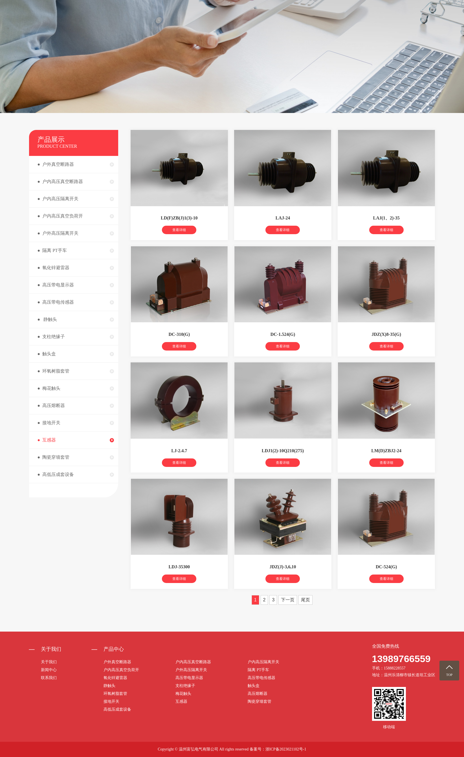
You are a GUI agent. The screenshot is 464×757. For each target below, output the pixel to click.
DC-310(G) (179, 344)
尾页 (305, 609)
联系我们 (411, 19)
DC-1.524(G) (283, 344)
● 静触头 (47, 319)
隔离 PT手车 (258, 670)
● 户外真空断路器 (56, 164)
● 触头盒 (47, 353)
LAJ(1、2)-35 (386, 228)
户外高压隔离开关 (191, 670)
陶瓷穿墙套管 (259, 701)
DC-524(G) (386, 577)
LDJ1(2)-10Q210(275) (283, 460)
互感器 (181, 701)
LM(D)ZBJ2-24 (386, 460)
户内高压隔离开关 (263, 662)
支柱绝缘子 (185, 686)
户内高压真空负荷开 (121, 670)
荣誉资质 (381, 19)
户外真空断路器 (117, 662)
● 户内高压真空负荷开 (60, 216)
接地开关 (111, 701)
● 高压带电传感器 (56, 302)
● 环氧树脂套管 (54, 371)
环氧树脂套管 (115, 693)
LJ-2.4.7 (179, 460)
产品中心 (322, 19)
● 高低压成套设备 (56, 474)
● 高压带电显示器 (56, 284)
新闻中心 (351, 19)
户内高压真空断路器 (193, 662)
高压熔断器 (257, 693)
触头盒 (254, 686)
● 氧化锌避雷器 (54, 267)
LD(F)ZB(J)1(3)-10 (179, 228)
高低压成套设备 (117, 709)
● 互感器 (47, 440)
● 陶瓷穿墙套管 (54, 457)
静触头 (109, 686)
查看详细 (179, 240)
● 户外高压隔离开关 (58, 233)
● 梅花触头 (49, 388)
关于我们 (292, 19)
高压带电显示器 (189, 678)
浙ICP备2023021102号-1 (285, 749)
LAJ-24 (283, 228)
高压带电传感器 (261, 678)
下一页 (287, 609)
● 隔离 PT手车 (52, 250)
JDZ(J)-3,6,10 (282, 577)
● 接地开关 (49, 422)
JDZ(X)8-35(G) (386, 344)
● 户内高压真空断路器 (60, 181)
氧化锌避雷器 (115, 678)
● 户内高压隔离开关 (58, 198)
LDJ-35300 (179, 577)
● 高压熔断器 (51, 405)
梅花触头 (183, 693)
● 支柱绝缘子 (51, 336)
